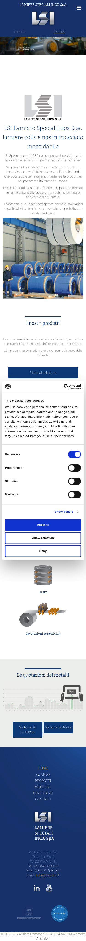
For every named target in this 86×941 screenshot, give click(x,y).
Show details (64, 511)
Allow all (43, 525)
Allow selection (43, 538)
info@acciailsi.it (47, 875)
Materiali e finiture (43, 373)
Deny (43, 551)
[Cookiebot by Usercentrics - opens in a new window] (61, 386)
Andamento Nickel (58, 727)
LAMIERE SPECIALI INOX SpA (43, 5)
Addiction (43, 939)
